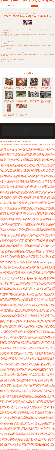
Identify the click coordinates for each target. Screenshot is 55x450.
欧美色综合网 (8, 149)
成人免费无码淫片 (17, 352)
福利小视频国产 (22, 363)
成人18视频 (43, 229)
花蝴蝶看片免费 (20, 149)
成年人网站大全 (38, 358)
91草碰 (40, 176)
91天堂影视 (17, 234)
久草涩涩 (2, 190)
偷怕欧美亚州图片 (15, 148)
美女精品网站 (21, 391)
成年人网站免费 (4, 215)
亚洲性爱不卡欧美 (9, 401)
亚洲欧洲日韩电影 (33, 310)
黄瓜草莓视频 (9, 326)
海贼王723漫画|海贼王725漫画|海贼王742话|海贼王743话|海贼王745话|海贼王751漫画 (13, 141)
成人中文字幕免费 (18, 224)
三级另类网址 (23, 392)
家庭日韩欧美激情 (19, 405)
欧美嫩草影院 (11, 434)
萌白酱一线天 (28, 220)
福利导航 (45, 192)
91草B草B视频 (9, 163)
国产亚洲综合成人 (50, 397)
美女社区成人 (32, 217)
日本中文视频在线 (35, 215)
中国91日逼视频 (47, 360)
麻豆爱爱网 (4, 400)
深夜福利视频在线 (38, 263)
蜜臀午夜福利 (32, 397)
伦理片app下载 (32, 160)
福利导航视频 (39, 333)
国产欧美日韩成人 (15, 319)
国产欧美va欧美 (18, 362)
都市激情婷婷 (9, 181)
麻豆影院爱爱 (2, 192)
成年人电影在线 (30, 385)
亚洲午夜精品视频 (35, 209)
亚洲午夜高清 (48, 424)
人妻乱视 (22, 164)
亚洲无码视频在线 (6, 198)
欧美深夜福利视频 (45, 392)
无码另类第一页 (32, 354)
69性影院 (25, 159)
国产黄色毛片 (49, 274)
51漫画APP (11, 206)
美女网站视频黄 (25, 236)
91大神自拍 (38, 147)
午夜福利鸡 (7, 353)
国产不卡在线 (28, 158)
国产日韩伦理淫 (40, 247)
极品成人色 (8, 208)
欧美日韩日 (31, 419)
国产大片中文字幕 (46, 182)
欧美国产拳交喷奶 (50, 172)
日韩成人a (42, 244)
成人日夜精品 (16, 346)
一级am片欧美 (50, 391)
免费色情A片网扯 (26, 202)
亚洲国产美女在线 (44, 380)
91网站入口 (4, 276)
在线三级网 (27, 326)
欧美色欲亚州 (15, 416)
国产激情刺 (35, 408)
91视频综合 (20, 289)
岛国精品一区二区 (25, 314)
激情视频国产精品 (38, 160)
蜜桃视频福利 (5, 424)
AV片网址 (42, 435)
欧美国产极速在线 (27, 282)
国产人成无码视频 (47, 154)
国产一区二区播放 (25, 432)
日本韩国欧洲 (42, 331)
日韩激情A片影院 (13, 287)
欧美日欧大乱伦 (8, 316)
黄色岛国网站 (44, 159)
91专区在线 (15, 192)
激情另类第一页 (27, 292)
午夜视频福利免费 (23, 244)
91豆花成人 (17, 214)
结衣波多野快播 (26, 433)
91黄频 (44, 362)
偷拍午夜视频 (9, 315)
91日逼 (3, 239)
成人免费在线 (43, 190)
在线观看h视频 (32, 145)
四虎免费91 (25, 163)
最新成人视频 (3, 364)
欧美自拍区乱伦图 (17, 434)
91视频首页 (16, 357)
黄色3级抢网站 (9, 147)
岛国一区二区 (51, 201)
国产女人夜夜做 (5, 214)
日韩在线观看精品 (36, 201)
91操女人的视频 (25, 325)
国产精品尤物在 (34, 186)
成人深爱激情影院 (52, 332)
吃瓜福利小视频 (20, 171)
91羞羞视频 (23, 177)
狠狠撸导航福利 (42, 304)
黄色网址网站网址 (32, 230)
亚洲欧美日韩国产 (11, 376)
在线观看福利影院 (21, 412)
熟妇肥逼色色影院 (24, 379)
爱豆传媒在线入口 (32, 349)
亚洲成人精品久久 (7, 413)
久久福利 (20, 207)
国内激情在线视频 (12, 299)
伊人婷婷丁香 (5, 378)
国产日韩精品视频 (8, 392)
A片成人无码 (46, 284)
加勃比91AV (36, 314)
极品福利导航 (46, 236)
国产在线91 (13, 185)
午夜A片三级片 (30, 193)
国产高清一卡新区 (41, 169)
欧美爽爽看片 (23, 380)
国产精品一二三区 (18, 288)
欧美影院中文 (51, 423)
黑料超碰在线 (45, 348)
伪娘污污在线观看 (8, 375)
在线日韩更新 (15, 295)
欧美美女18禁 (26, 384)
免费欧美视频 (51, 204)
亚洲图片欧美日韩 (40, 321)
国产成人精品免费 (51, 300)
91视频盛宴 (2, 343)
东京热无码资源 (37, 354)
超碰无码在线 (2, 219)
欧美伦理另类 (20, 246)
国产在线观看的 (2, 245)
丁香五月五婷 (26, 353)
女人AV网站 (49, 429)
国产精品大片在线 (39, 357)
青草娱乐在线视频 (15, 408)
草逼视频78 (22, 187)
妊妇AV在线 (10, 327)
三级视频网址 (19, 331)
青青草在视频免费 (30, 379)
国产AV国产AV (20, 148)
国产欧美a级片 (23, 347)
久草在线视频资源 (43, 273)
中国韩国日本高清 (6, 160)
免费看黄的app (25, 370)
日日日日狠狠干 (38, 311)
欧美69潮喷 (28, 160)
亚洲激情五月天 (16, 298)
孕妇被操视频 (14, 314)
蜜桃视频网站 (36, 202)
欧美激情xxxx (23, 406)
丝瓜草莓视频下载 (52, 310)
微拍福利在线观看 (7, 144)
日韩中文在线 (40, 165)
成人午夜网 (27, 165)
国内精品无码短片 (29, 163)
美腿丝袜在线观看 (38, 220)
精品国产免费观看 (48, 190)
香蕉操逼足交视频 (17, 407)
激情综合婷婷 (31, 342)
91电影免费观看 (41, 352)
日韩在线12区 (41, 385)
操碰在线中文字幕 (51, 330)
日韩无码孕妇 (13, 268)
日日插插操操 (36, 284)
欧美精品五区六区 (6, 279)
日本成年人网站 (20, 384)
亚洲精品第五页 (19, 196)
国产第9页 (32, 207)
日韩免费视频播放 (44, 443)
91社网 (5, 197)
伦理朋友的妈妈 (2, 203)
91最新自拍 (35, 188)
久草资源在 (13, 207)
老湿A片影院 (26, 208)
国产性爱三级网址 (49, 373)
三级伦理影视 (51, 412)
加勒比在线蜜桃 (39, 429)
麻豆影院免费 (18, 235)
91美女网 (30, 267)
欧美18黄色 (37, 428)
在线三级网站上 (41, 343)
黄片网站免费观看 (12, 448)
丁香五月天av (44, 235)
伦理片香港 (42, 236)
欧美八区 (13, 326)
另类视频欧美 (26, 213)
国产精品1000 (9, 215)
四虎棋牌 (52, 421)
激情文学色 (39, 228)
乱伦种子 (23, 144)
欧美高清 (23, 268)
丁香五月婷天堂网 (45, 390)
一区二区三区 (49, 395)
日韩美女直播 (24, 191)
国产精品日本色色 (31, 300)
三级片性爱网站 (3, 283)
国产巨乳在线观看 (20, 163)
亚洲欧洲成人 (15, 160)
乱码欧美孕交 (43, 185)
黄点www (1, 448)
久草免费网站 (18, 287)
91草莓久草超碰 (43, 160)
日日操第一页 (6, 172)
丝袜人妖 (23, 417)
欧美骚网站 (15, 229)
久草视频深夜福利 (35, 218)
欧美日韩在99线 (29, 289)
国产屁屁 (21, 155)
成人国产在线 (12, 400)
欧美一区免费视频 (25, 304)
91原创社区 (16, 198)
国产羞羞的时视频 (5, 304)
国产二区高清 (7, 223)
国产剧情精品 (4, 148)
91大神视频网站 (28, 359)
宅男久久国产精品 (10, 218)
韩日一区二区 (52, 331)
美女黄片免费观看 (45, 231)
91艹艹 (37, 166)
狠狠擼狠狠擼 (33, 245)
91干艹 (42, 288)
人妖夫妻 (50, 317)
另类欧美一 (12, 271)
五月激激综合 (19, 304)
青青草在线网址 (50, 359)
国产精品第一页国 (15, 197)
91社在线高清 (33, 171)
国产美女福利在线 (33, 357)
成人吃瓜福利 (28, 170)
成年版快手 (24, 231)
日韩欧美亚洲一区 (27, 316)
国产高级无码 (4, 295)
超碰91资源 (14, 191)
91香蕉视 (36, 150)
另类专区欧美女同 (42, 309)
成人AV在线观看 (38, 241)
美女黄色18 (30, 209)
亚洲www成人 (33, 428)
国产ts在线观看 (38, 224)
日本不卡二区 (42, 155)
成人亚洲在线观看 (36, 416)
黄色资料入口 (5, 235)
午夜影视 (10, 325)
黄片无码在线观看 (35, 267)
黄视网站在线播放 (4, 185)
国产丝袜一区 (13, 164)
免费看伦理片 (11, 396)
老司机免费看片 (19, 370)
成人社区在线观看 (22, 365)
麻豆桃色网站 (10, 246)
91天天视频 (50, 294)
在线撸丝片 (37, 176)
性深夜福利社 (23, 400)
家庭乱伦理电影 (4, 163)
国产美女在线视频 (29, 172)
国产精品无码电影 (38, 149)
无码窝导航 (39, 384)
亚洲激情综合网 (32, 277)
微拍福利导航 (40, 279)
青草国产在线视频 (33, 153)
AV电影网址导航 (14, 397)
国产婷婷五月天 (12, 209)
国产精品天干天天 (27, 293)
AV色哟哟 (51, 196)
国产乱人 (46, 188)
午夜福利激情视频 (46, 277)
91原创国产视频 (23, 170)
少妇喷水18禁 (7, 206)
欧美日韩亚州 (44, 395)
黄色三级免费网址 (5, 274)
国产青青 (44, 283)
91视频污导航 (24, 219)
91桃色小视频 (38, 245)
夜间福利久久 (28, 341)
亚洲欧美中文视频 (50, 247)
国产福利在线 (29, 161)
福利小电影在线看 (8, 314)
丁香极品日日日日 (39, 310)
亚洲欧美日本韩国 (50, 268)
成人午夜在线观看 (21, 145)
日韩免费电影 (19, 177)
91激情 (41, 245)
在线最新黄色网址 (29, 288)
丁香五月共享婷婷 (6, 266)
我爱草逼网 (32, 427)
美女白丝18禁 (15, 230)
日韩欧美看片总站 (38, 448)
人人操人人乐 (46, 330)
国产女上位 (33, 440)
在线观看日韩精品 (28, 395)
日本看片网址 (11, 349)
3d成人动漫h (19, 380)
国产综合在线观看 (5, 145)
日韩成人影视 (41, 161)
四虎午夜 (19, 438)
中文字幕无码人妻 (37, 155)
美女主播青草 (37, 174)
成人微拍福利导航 (42, 246)
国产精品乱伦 (16, 396)
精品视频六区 (21, 279)
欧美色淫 (43, 153)
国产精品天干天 (25, 155)
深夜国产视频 (53, 240)
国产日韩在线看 (8, 385)
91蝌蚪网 (42, 358)
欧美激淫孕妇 (31, 433)
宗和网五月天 (37, 187)
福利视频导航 (5, 272)
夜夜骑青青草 (42, 438)
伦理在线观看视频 (42, 419)
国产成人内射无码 (48, 147)
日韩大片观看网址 (14, 177)
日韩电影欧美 (41, 418)
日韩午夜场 (51, 209)
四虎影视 (46, 174)
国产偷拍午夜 (23, 341)
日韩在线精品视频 (23, 343)
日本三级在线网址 (30, 320)
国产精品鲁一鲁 (20, 360)
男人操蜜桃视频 (26, 175)
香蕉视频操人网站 (49, 266)
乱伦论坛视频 (7, 368)
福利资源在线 (29, 159)
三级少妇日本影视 (35, 445)
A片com (30, 236)
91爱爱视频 (27, 169)
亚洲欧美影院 (38, 439)
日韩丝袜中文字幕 (49, 376)
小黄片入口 (21, 278)
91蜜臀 (45, 266)
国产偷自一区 (13, 446)
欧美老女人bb (2, 172)
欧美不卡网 (16, 305)
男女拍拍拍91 (49, 282)
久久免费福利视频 (46, 413)
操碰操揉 (37, 246)
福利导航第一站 (47, 298)
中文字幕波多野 (36, 338)
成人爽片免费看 (51, 326)
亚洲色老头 (17, 266)
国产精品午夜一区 (31, 155)
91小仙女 (39, 353)
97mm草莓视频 (31, 365)
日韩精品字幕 (49, 368)
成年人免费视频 (46, 337)
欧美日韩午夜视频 (51, 390)
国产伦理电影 (6, 294)
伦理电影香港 (20, 198)
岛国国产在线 (5, 230)
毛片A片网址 (41, 449)
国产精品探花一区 (34, 203)
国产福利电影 (21, 186)
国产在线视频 (43, 202)
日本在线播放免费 (27, 423)
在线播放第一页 (12, 406)
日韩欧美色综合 (26, 217)
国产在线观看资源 (14, 166)
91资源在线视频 (31, 202)
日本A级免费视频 (49, 276)
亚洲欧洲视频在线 (21, 416)
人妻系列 (49, 170)
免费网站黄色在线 (3, 196)
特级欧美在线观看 (29, 166)
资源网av (42, 327)
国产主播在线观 (44, 405)
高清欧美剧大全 (17, 359)
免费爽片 (14, 429)
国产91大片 (9, 373)
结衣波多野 (14, 262)
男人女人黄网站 (7, 386)
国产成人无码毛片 (44, 368)
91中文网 (27, 335)
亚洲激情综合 (30, 295)
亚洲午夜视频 (22, 374)
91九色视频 (32, 158)
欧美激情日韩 (50, 203)
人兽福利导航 (33, 229)
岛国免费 (47, 198)
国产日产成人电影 (23, 407)
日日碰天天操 (8, 268)
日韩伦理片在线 (20, 319)
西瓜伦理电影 (27, 435)
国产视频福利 (19, 263)
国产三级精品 (17, 326)
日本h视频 (1, 332)
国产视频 (29, 245)
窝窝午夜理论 (29, 218)
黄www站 (31, 338)
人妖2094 (27, 446)
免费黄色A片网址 (35, 154)
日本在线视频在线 (32, 353)
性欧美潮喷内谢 (18, 299)
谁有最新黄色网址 (8, 446)
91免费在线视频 (20, 422)
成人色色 (15, 331)
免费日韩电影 (37, 161)
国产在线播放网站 (14, 182)
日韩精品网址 (28, 271)
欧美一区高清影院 (18, 417)
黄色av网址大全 (18, 164)
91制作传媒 (7, 191)
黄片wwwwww (42, 416)
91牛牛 (32, 418)
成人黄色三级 (22, 282)
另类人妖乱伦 (43, 347)
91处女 (34, 181)
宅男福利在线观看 (23, 352)
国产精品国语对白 (5, 305)
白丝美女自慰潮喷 (34, 429)
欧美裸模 (16, 154)
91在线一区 (25, 309)
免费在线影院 (28, 224)
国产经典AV (27, 444)
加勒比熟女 (10, 154)
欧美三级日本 (40, 212)
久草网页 (44, 201)
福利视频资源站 (15, 145)
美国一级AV (25, 154)
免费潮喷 (19, 170)
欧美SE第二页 (4, 217)
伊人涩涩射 (21, 188)
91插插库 (42, 149)
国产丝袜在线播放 (45, 402)
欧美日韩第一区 (22, 273)
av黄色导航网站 (18, 262)
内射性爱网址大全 (11, 225)
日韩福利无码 (28, 231)
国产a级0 (36, 145)
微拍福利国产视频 (41, 154)
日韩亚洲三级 (18, 272)
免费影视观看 (19, 172)
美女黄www (24, 389)
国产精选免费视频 (45, 225)
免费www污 (12, 306)
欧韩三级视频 (2, 321)
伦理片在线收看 (3, 342)
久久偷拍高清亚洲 (8, 196)
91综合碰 (46, 220)
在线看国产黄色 (46, 342)
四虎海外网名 (7, 406)
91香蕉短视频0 (52, 327)
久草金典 (51, 298)
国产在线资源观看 (28, 417)
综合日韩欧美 (8, 159)
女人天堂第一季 (26, 358)
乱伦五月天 (33, 448)
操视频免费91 (36, 165)
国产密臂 (7, 421)
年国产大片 (25, 315)
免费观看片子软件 (7, 360)
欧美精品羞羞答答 (37, 303)
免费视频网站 (41, 230)
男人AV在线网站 (51, 381)
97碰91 (3, 277)
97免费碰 (28, 397)
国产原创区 (4, 428)
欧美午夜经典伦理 (51, 288)
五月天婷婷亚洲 (24, 295)
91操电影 (15, 228)
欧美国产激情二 (23, 294)
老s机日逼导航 (17, 278)
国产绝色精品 (20, 193)
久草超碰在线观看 (7, 293)
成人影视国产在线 (27, 182)
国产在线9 (32, 170)
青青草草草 (6, 343)
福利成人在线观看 (5, 322)
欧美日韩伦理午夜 (21, 241)
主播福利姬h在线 (50, 187)
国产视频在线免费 (46, 445)
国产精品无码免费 (40, 389)
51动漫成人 (37, 266)
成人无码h (13, 390)
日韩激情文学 (11, 337)
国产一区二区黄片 (6, 204)
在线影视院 (30, 376)
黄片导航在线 (51, 435)
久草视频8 (52, 192)
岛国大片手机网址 (31, 360)
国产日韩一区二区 (9, 170)
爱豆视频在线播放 (50, 418)
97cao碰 (15, 376)
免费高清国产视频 (15, 449)
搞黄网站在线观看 (20, 202)
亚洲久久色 (30, 405)
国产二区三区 (16, 144)
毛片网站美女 (50, 239)
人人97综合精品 (42, 198)
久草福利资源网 (47, 181)
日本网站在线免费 (15, 170)
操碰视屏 (25, 161)
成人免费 (23, 198)
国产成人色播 (2, 368)
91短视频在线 (53, 244)
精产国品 (25, 214)
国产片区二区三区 (28, 390)
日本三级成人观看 (41, 209)
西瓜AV (23, 310)
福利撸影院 (23, 174)
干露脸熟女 (47, 241)
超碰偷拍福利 (17, 374)
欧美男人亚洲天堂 (38, 380)
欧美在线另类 (39, 408)
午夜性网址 (31, 408)
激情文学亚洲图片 (48, 417)
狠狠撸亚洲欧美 (42, 148)
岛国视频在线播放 (32, 358)
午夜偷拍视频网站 (41, 412)
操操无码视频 (45, 213)
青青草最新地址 (16, 337)
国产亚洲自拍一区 (46, 267)
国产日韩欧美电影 (20, 165)
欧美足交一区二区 (12, 158)
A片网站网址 (35, 228)
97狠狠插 (1, 220)
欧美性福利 (38, 376)
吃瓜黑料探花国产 (9, 435)
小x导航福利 (19, 233)
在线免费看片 (36, 217)
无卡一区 (26, 303)
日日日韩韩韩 (6, 374)
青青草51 (3, 224)
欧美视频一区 (33, 401)
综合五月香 (36, 164)
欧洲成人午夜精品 (16, 175)
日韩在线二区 (38, 273)
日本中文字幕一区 (6, 241)
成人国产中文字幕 (43, 424)
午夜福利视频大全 (37, 305)
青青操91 (45, 244)
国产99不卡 (25, 203)
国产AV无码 (46, 170)
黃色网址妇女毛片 (24, 287)
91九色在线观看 (10, 224)
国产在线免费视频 (51, 357)
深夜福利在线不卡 (16, 349)
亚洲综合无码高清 (26, 405)
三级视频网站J (35, 235)
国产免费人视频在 (43, 373)
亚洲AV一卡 (10, 202)
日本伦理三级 (43, 293)
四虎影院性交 (2, 359)
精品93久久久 (45, 193)
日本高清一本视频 (43, 376)
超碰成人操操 (34, 163)
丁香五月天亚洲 (19, 229)
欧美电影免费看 (2, 311)
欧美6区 (11, 317)
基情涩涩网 (5, 188)
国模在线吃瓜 (36, 418)
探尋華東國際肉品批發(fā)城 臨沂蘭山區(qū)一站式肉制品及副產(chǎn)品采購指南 (33, 88)
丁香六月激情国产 (36, 419)
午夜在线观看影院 (27, 422)
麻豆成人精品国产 (3, 401)
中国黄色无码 (39, 395)
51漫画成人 (9, 188)
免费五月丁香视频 (27, 206)
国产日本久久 (29, 311)
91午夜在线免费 (14, 196)
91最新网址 (32, 423)
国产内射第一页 (26, 290)
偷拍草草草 (53, 219)
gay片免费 (12, 360)
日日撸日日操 (43, 299)
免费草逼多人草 (27, 263)
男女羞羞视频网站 (20, 439)
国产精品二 (16, 271)
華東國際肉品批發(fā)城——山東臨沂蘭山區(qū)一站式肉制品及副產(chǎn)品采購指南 (46, 88)
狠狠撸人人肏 (21, 445)
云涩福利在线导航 (19, 181)
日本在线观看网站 (16, 424)
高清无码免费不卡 (44, 439)
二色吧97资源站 (51, 169)
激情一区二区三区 (37, 423)
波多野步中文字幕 (40, 218)
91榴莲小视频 (36, 169)
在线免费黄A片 (3, 155)
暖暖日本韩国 (34, 406)
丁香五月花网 (28, 299)
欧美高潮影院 (7, 389)
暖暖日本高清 (7, 311)
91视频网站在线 (21, 159)
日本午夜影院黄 (52, 267)
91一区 (18, 228)
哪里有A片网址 (21, 214)
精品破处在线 (35, 315)
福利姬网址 (47, 384)
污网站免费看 (24, 166)
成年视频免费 (37, 421)
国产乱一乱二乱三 (19, 191)
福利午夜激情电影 (45, 336)
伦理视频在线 (12, 368)
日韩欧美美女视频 (10, 212)
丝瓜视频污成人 (39, 406)
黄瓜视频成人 (46, 191)
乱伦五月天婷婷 (32, 220)
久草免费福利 (13, 362)
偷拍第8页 (8, 306)
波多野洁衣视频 (19, 166)
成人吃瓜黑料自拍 (11, 282)
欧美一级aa (19, 336)
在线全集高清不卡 (29, 306)
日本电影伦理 (22, 209)
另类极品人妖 (43, 306)
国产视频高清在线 (21, 176)
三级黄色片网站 (42, 206)
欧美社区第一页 (16, 225)
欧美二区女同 (9, 233)
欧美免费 (11, 411)
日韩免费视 (27, 273)
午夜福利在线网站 (27, 181)
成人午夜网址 (20, 204)
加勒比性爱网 (28, 153)
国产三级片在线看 (41, 295)
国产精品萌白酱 (8, 228)
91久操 (49, 177)
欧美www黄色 (22, 434)
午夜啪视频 (6, 239)
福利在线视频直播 (41, 150)
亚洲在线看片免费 (12, 419)
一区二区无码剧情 (51, 392)
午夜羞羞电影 (35, 362)
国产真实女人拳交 (27, 439)
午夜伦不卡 (23, 153)
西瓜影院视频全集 (25, 239)
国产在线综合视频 (50, 380)
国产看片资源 (46, 169)
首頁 (6, 13)
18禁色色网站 (9, 347)
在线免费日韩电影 (46, 338)
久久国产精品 (24, 289)
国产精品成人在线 (40, 332)
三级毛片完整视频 (37, 434)
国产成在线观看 (23, 220)
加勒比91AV (18, 245)
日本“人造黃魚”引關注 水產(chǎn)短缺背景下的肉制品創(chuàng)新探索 (9, 88)
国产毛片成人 (28, 427)
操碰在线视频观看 (27, 310)
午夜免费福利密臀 (7, 277)
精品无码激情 (41, 277)
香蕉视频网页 (32, 293)
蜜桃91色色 (27, 198)
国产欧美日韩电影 (50, 273)
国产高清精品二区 (52, 148)
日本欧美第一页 (33, 224)
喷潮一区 (11, 204)
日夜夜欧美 (42, 182)
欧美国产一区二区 (37, 422)
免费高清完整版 (19, 300)
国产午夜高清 (26, 209)
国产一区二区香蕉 (12, 402)
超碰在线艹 (46, 185)
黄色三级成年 (38, 196)
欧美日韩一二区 (22, 354)
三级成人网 (46, 288)
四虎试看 (43, 164)
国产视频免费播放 (7, 381)
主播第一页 (10, 187)
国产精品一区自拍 (15, 213)
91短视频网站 (11, 229)
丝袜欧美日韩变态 (30, 272)
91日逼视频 (19, 220)
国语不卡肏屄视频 (21, 353)
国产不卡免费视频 (27, 424)
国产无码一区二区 (48, 401)
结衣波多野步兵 (16, 354)
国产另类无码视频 (48, 446)
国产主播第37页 (43, 228)
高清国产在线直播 (9, 365)
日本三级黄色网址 (23, 359)
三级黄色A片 (10, 336)
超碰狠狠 (19, 347)
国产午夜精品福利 (28, 396)
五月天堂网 (20, 249)
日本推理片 (49, 207)
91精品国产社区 (51, 218)
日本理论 (12, 228)
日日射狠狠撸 (8, 287)
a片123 (22, 213)
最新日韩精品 (14, 169)
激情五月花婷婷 (49, 311)
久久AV (5, 347)
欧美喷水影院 (23, 169)
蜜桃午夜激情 (32, 191)
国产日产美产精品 (42, 197)
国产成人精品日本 (45, 215)
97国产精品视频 (49, 165)
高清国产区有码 (2, 346)
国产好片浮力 (46, 177)
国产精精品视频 (50, 379)
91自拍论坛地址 (37, 326)
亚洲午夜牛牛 (48, 421)
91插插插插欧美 (2, 358)
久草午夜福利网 (30, 412)
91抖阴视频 (14, 432)
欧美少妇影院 (11, 407)
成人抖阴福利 (14, 401)
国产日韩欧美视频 (18, 444)
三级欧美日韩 (39, 336)
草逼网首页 (12, 159)
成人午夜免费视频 (14, 155)
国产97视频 (38, 282)
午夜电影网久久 (12, 161)
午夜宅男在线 (11, 192)
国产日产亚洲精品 (28, 171)
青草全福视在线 (30, 177)
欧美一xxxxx (48, 159)
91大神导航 (47, 370)
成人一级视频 (32, 407)
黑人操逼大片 (9, 370)
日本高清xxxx (38, 292)
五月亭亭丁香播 (31, 305)
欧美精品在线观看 (4, 348)
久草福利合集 (45, 314)
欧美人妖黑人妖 (26, 378)
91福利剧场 (15, 172)
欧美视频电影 (3, 246)
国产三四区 (28, 338)
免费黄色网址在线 (6, 187)
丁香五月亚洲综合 (26, 449)
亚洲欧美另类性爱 (35, 295)
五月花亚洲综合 (32, 185)
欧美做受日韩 (49, 163)
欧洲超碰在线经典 (18, 268)
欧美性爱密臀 (33, 219)
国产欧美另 (27, 277)
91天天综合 (5, 319)
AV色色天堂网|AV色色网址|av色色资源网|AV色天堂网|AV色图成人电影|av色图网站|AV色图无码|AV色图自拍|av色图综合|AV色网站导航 (29, 251)
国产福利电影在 (34, 375)
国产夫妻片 (38, 299)
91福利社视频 (41, 192)
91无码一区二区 (16, 282)
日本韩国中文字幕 (20, 401)
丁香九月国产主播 (20, 236)
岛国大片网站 (14, 342)
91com (14, 214)
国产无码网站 (50, 223)
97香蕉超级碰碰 (32, 206)
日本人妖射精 (50, 193)
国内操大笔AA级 (20, 315)
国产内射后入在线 (26, 230)
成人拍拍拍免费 (4, 177)
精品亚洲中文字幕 (47, 438)
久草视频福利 (52, 287)
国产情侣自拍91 (35, 411)
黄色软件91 (39, 188)
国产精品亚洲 (33, 196)
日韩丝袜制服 (52, 320)
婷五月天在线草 (18, 379)
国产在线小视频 (10, 214)
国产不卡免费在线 (52, 322)
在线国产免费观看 (16, 435)
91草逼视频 (13, 244)
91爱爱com (18, 188)
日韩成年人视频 (22, 303)
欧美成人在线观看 (6, 395)
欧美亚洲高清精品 (37, 433)
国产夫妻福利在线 (3, 341)
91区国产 (48, 448)
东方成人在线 (52, 181)
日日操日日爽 (7, 411)
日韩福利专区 (5, 233)
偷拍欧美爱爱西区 (21, 316)
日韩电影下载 (32, 363)
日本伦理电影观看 (43, 290)
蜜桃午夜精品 (14, 380)
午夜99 (16, 220)
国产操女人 (43, 188)
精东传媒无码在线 (28, 337)
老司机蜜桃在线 (48, 166)
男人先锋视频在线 (14, 304)
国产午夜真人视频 (22, 435)
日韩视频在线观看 (40, 375)
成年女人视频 (38, 148)
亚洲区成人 (40, 231)
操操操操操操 (12, 346)
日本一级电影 (41, 201)
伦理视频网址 (49, 427)
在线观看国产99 (30, 391)
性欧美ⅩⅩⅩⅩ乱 (11, 153)
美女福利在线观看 (34, 236)
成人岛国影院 (50, 212)
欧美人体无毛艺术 (3, 288)
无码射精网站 (31, 175)
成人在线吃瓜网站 (45, 212)
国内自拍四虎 (2, 386)
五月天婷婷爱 (42, 196)
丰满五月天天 (27, 400)
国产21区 (43, 408)
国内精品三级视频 (37, 360)
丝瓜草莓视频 (41, 432)
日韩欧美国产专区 (39, 392)
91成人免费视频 (28, 322)
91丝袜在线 (6, 224)
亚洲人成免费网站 (33, 147)
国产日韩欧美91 (17, 386)
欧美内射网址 (30, 190)
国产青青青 (2, 284)
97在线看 (27, 407)
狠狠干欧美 (18, 192)
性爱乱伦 (19, 389)
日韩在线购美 (20, 411)
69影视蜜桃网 (23, 321)
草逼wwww (50, 229)
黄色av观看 (18, 421)
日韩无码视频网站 (41, 208)
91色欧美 (31, 317)
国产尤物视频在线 (34, 234)
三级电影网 (44, 282)
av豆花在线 (34, 347)
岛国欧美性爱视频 (50, 439)
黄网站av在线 (26, 245)
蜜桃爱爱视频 (28, 150)
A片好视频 (23, 263)
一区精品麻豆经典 (8, 166)
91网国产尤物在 (23, 247)
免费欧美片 (42, 326)
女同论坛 (17, 381)
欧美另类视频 (51, 272)
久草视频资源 (39, 288)
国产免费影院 (48, 271)
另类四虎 (20, 158)
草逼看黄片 (12, 357)
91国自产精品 (4, 408)
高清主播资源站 (52, 445)
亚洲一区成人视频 (16, 186)
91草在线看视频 (19, 342)
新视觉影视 (21, 190)
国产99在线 (12, 277)
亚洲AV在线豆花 (35, 231)
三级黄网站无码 (5, 412)
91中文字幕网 (26, 278)
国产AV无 (14, 283)
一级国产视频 (7, 433)
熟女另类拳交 (8, 363)
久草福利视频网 (50, 155)
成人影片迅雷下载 (32, 449)
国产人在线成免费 (29, 154)
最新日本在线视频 (37, 244)
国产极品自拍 (47, 233)
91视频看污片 (43, 434)
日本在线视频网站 (7, 417)
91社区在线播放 (6, 317)
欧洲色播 (17, 279)
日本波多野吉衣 (30, 201)
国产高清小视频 (50, 374)
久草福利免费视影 (15, 249)
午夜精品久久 (20, 295)
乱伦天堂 (52, 235)
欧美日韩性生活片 (44, 214)
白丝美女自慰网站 (8, 245)
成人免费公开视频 (9, 262)
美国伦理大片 (27, 144)
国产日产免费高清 (52, 305)
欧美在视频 (45, 427)
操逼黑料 (52, 362)
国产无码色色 (5, 201)
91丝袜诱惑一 (23, 386)
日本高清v (17, 241)
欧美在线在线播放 (3, 306)
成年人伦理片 (24, 234)
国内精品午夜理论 (34, 294)
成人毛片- (23, 438)
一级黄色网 (2, 181)
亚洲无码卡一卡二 (41, 379)
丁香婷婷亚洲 (20, 320)
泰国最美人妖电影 (18, 294)
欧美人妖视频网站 (24, 218)
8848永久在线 (25, 401)
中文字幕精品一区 (52, 370)
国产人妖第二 (31, 180)
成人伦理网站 (33, 396)
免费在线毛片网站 (6, 369)
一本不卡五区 (2, 389)
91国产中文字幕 (22, 419)
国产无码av (22, 208)
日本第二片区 (34, 240)
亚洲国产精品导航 (38, 153)
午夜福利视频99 (5, 337)
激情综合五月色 (18, 440)
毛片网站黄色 (28, 247)
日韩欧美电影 (8, 288)
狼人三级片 (32, 247)
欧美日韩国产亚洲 (12, 273)
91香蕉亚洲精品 (9, 201)
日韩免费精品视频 (12, 241)
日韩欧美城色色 (34, 332)
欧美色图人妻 (18, 385)
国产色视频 (17, 217)
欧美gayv (51, 159)
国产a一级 (4, 365)
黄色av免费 (37, 417)
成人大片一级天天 (5, 225)
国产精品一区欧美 (18, 446)
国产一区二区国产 (24, 369)
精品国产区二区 (26, 445)
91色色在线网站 (31, 278)
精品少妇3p (3, 406)
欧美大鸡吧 (46, 229)
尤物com (25, 330)
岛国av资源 (11, 191)
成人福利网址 (47, 325)
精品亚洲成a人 (3, 228)
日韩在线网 (37, 192)
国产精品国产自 (10, 333)
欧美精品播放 (43, 384)
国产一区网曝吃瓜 (31, 370)
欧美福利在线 (39, 347)
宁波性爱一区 (20, 364)
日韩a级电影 (3, 223)
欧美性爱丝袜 (35, 379)
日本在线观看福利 (23, 306)
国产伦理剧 (49, 214)
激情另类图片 (41, 171)
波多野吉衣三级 (6, 202)
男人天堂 (19, 213)
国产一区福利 (28, 448)
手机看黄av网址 (6, 303)
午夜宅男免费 (50, 161)
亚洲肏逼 (13, 418)
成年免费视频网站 (8, 182)
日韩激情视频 (12, 386)
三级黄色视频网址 (12, 220)
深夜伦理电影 (45, 274)
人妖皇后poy (2, 293)
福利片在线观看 (42, 147)
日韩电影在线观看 (29, 406)
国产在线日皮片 (40, 239)
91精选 (9, 427)
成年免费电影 (23, 317)
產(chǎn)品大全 (10, 13)
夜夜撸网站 (26, 267)
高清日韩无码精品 (12, 279)
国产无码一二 (51, 198)
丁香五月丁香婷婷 (7, 236)
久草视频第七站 (43, 292)
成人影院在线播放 (6, 158)
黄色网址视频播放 (36, 197)
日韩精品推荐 (10, 213)
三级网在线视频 (12, 417)
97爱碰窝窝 (16, 378)
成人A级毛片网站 (33, 283)
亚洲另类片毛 (49, 365)
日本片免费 (34, 392)
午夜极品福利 (34, 274)
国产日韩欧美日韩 (25, 342)
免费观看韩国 (32, 438)
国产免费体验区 (2, 287)
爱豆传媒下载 (15, 236)
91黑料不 (42, 233)
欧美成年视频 (34, 246)
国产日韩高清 (14, 405)
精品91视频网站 (28, 346)
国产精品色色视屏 (4, 169)
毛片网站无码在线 (7, 278)
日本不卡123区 (50, 316)
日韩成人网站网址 (10, 320)
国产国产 (39, 391)
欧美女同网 (7, 331)
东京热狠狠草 (43, 180)
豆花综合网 (19, 310)
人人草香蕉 (37, 171)
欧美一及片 (7, 234)
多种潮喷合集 (25, 360)
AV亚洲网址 (16, 185)
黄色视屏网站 (11, 190)
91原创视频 (28, 233)
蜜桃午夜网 (9, 207)
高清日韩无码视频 (32, 187)
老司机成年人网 (14, 439)
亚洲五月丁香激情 (39, 283)
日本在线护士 (51, 185)
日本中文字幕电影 (44, 311)
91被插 (41, 282)
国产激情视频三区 (13, 219)
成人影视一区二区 (49, 347)
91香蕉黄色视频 (33, 282)
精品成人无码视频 (4, 231)
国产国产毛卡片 (13, 363)
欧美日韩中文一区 (11, 174)
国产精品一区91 (14, 233)
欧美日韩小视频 (33, 233)
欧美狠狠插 (19, 201)
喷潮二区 (6, 354)
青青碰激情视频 (34, 389)
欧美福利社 (10, 263)
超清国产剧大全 (4, 171)
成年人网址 (32, 400)
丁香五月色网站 (4, 147)
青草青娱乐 (42, 433)
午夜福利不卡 (21, 309)
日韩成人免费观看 (14, 315)
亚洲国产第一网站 (20, 203)
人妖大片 (14, 234)
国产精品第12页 (46, 209)
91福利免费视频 (13, 245)
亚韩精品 (19, 292)
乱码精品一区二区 (7, 357)
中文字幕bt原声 (36, 207)
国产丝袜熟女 (46, 433)
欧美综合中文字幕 (39, 401)
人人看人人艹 (6, 333)
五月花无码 (34, 289)
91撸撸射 (1, 333)
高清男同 (36, 247)
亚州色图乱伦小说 (20, 180)
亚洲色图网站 (30, 241)
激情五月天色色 (4, 165)
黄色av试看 (31, 284)
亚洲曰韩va (46, 416)
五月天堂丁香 (23, 235)
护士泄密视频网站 (48, 341)
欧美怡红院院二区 (52, 158)
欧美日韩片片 (46, 326)
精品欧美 (34, 241)
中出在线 (4, 421)
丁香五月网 (14, 187)
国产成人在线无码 (38, 233)
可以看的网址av (40, 381)
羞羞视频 (45, 449)
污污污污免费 (32, 212)
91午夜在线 (15, 240)
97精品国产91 (37, 300)
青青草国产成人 (39, 159)
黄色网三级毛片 (9, 235)
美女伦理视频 (37, 144)
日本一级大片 (2, 144)
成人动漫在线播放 (35, 403)
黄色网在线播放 (5, 240)
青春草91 (22, 292)
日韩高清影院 (38, 435)
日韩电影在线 (31, 298)
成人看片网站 (19, 327)
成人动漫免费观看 (29, 343)
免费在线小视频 (15, 171)
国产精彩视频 (21, 161)
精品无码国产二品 (17, 400)
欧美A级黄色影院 (16, 212)
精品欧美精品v (46, 230)
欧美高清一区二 (9, 429)
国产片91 (51, 182)
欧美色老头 (51, 411)
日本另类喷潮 (25, 376)
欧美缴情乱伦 (20, 305)
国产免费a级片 (11, 305)
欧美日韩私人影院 (19, 432)
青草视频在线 (11, 331)
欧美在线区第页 (43, 353)
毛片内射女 (8, 217)
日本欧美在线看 (40, 225)
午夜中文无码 (20, 449)
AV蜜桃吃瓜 (35, 225)
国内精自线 (29, 148)
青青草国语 (34, 306)
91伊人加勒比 (15, 201)
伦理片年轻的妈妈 (22, 429)
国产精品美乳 (21, 175)
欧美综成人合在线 (20, 325)
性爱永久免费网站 (3, 316)
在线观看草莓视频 (23, 272)
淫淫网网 (23, 182)
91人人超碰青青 (9, 230)
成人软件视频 (6, 192)
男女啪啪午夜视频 (45, 175)
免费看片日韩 (18, 244)
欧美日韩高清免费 (7, 219)
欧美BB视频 (7, 346)
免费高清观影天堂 (6, 403)
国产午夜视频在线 (47, 396)
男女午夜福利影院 (10, 231)
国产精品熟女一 (14, 163)
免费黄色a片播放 (4, 309)
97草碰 (42, 423)
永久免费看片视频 (25, 331)
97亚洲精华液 (25, 148)
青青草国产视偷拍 (38, 397)
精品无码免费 (29, 375)
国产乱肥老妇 (15, 218)
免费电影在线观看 (51, 175)
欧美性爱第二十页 (6, 448)
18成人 (10, 380)
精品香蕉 (25, 176)
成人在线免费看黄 (40, 213)
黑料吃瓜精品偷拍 (50, 176)
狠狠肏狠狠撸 (22, 266)
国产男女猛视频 (19, 223)
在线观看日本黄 (15, 203)
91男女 (46, 164)
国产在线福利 (36, 239)
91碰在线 (13, 154)
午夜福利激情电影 (15, 289)
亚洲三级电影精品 (29, 336)
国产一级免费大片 (3, 182)
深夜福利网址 (33, 182)
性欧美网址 (38, 369)
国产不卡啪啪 (14, 317)
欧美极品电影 (9, 165)
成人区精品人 (41, 337)
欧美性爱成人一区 (43, 400)
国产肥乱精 (10, 289)
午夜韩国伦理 (18, 311)
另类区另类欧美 (20, 197)
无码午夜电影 (36, 391)
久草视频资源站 (31, 164)
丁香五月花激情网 (16, 206)
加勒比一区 (27, 317)
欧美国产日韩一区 (43, 378)
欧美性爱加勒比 (28, 321)
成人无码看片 (12, 198)
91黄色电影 (11, 186)
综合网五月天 (32, 174)
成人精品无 (21, 228)
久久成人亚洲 (30, 215)
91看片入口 (44, 234)
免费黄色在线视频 (24, 233)
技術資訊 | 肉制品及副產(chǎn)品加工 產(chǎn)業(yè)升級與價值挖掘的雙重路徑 (21, 114)
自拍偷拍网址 (16, 391)
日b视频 (41, 187)
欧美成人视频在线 (49, 375)
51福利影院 (39, 235)
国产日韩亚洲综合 (5, 229)
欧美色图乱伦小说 (26, 197)
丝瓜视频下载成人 (33, 299)
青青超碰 (17, 363)
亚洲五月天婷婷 (25, 364)
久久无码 (18, 322)
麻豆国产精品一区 (39, 274)
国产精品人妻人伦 (13, 311)
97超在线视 (37, 230)
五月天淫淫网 (22, 424)
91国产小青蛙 (10, 176)
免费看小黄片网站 (17, 343)
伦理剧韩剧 (5, 427)
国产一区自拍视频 (6, 299)
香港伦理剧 (9, 177)
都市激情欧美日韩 (34, 333)
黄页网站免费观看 (9, 443)
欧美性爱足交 (42, 360)
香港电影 (11, 353)
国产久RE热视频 (42, 364)
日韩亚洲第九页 (2, 331)
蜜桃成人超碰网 (5, 249)
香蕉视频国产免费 (22, 381)
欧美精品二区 (40, 413)
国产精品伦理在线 (21, 330)
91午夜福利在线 (13, 335)
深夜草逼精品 (47, 349)
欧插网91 (27, 365)
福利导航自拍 (9, 330)
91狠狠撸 (51, 153)
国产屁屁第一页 (37, 204)
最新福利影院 (19, 218)
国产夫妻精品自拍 (47, 352)
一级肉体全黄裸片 (11, 352)
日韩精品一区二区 (34, 346)
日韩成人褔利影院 (43, 303)
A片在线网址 (44, 262)
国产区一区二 (34, 348)
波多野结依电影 (47, 153)
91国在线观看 (31, 188)
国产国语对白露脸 (37, 370)
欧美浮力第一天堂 (28, 429)
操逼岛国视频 (14, 263)
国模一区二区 (33, 402)
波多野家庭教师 (21, 284)
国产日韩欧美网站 (17, 208)
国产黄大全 (16, 360)
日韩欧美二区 (18, 402)
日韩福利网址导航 (46, 218)
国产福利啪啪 (11, 175)
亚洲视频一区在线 (21, 378)
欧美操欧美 (14, 327)
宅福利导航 (14, 365)
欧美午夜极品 (6, 153)
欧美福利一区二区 (46, 385)
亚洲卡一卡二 (34, 213)
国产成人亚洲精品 (18, 428)
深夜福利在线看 (46, 343)
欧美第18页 (27, 386)
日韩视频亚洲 (9, 319)
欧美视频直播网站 (27, 283)
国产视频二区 (32, 378)
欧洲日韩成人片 (22, 368)
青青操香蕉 (34, 369)
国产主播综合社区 (8, 358)
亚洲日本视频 (19, 182)
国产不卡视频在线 (33, 435)
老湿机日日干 (33, 417)
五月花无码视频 (25, 204)
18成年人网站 (35, 175)
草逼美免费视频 (37, 424)
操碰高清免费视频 (37, 170)
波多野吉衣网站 (37, 444)
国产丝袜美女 (17, 161)
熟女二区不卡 (35, 336)
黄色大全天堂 (22, 373)
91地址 (29, 384)
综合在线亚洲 (31, 374)
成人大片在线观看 (35, 381)
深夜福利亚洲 (29, 229)
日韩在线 (19, 160)
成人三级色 (50, 407)
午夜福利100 (52, 277)
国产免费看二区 (37, 206)
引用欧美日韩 (8, 276)
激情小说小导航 (23, 448)
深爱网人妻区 (36, 278)
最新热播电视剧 (35, 432)
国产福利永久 (43, 145)
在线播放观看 (50, 206)
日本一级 (39, 217)
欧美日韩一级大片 (42, 325)
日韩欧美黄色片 (50, 314)
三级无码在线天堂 (25, 215)
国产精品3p (43, 220)
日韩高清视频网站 (42, 317)
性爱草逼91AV (47, 204)
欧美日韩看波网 (48, 362)
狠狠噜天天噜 (12, 428)
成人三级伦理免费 (9, 148)
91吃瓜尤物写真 (9, 342)
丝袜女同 (6, 203)
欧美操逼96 (51, 413)
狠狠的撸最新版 (41, 284)
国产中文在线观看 (4, 405)
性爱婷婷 (49, 191)
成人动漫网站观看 (12, 150)
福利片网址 (19, 397)
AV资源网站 (39, 405)
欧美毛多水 (40, 262)
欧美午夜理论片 (41, 320)
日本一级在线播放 (13, 381)
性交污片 (29, 332)
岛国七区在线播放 (17, 306)
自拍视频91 (34, 166)
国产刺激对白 (24, 246)
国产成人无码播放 (39, 322)
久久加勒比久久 (15, 412)
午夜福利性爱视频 (5, 282)
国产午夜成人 (9, 169)
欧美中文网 (27, 373)
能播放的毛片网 (29, 287)
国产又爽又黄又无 (42, 181)
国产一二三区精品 (41, 319)
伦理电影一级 (6, 267)
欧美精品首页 (26, 374)
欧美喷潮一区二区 (25, 240)
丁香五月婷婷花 (47, 287)
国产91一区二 (30, 319)
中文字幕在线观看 (48, 403)
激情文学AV (32, 424)
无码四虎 (36, 172)
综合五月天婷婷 (37, 293)
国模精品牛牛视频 (32, 373)
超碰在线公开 (31, 225)
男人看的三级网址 (29, 347)
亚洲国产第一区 (28, 403)
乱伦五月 (46, 223)
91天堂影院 (41, 314)
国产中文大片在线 (3, 443)
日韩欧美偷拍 (31, 335)
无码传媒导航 (17, 209)
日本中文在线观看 (10, 295)
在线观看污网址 (46, 327)
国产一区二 (42, 305)
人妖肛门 (31, 262)
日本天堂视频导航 (37, 158)
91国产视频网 (42, 204)
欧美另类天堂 (49, 405)
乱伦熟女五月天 (32, 150)
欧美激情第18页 (3, 370)
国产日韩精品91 (16, 159)
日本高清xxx (17, 390)
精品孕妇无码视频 (25, 193)
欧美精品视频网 (32, 290)
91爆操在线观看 (4, 326)
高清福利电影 (44, 406)
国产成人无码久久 (4, 320)
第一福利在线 (27, 363)
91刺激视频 (2, 241)
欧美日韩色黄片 (3, 161)
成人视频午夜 (25, 276)
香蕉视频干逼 (15, 353)
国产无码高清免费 (5, 439)
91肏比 (18, 230)
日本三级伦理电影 (33, 316)
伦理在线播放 (29, 294)
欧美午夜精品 (35, 272)
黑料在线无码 (46, 305)
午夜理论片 (30, 240)
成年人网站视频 (23, 224)
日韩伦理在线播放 (38, 368)
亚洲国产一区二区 (43, 365)
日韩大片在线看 (10, 180)
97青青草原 (33, 380)
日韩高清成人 (38, 268)
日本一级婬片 (18, 147)
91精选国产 (29, 196)
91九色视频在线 (41, 411)
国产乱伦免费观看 (48, 219)
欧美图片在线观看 (27, 145)
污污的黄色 (8, 428)
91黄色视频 (46, 379)
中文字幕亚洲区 (13, 272)
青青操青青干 (47, 245)
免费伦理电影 (36, 191)
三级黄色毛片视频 (4, 362)
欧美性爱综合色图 (12, 374)
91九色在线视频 (14, 215)
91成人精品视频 (22, 150)
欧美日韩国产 (13, 385)
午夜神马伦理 (46, 239)
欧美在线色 (10, 322)
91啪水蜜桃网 (10, 239)
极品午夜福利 (49, 290)
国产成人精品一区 (31, 364)
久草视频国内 (4, 315)
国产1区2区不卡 (19, 348)
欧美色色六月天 (16, 153)
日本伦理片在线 (19, 215)
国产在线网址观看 (45, 203)
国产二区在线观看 (32, 144)
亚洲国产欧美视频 (52, 333)
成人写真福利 (25, 190)
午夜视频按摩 (43, 369)
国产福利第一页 (12, 303)
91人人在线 (37, 349)
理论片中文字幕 (5, 289)
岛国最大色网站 (51, 233)
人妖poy (52, 304)
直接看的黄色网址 (36, 309)
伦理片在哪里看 (4, 207)
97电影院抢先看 (36, 386)
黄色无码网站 (6, 407)
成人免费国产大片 (39, 203)
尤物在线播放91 (31, 444)
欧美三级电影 (15, 231)
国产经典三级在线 (21, 185)
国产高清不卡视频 (42, 174)
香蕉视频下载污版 (6, 220)
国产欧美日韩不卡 (35, 352)
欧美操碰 (49, 230)
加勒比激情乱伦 (8, 390)
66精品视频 (29, 203)
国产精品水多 (27, 235)
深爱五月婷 (12, 293)
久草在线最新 (6, 213)
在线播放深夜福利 (50, 353)
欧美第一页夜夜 (17, 150)
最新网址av (42, 363)
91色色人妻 (5, 181)
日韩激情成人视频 (31, 331)
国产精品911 (9, 348)
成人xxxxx (53, 220)
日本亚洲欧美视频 (34, 443)
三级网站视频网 (50, 231)
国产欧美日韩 (52, 292)
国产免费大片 (39, 240)
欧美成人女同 (35, 405)
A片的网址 (22, 283)
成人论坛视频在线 (30, 315)
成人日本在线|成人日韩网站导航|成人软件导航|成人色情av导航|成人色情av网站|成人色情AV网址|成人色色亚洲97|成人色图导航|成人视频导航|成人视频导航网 (27, 260)
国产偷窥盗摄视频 (6, 150)
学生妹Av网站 (28, 147)
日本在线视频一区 (8, 359)
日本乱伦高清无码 (48, 240)
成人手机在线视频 (47, 363)
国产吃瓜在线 (41, 374)
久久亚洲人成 (15, 180)
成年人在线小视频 (50, 406)
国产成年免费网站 (15, 176)
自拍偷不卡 (47, 422)
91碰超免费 (26, 241)
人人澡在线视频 (47, 299)
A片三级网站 (48, 192)
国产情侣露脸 (45, 335)
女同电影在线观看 (18, 247)
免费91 (24, 171)
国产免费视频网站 (47, 319)
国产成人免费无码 (26, 187)
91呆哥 (12, 422)
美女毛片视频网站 (6, 379)
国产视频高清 (9, 164)
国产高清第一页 (49, 213)
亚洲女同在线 (24, 274)
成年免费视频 (45, 247)
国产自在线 (34, 198)
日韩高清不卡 (41, 335)
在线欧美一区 (50, 336)
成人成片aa (13, 373)
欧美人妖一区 (28, 333)
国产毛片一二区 (26, 266)
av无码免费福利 (44, 316)
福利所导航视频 (24, 207)
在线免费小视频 (15, 202)
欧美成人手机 (46, 428)
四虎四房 (31, 231)
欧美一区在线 (50, 174)
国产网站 (26, 177)
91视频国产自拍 (24, 172)
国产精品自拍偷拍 (31, 208)
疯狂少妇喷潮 (37, 219)
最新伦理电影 (41, 338)
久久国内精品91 (21, 423)
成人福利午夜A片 (14, 370)
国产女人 (44, 418)
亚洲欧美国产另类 (15, 246)
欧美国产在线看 (8, 290)
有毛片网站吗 (16, 433)
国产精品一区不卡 (35, 287)
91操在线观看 (48, 224)
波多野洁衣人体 (2, 310)
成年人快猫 (40, 278)
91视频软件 (50, 321)
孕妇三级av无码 (21, 217)
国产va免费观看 (25, 180)
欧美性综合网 (7, 434)
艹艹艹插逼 (6, 193)
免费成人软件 (31, 197)
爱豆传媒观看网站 (3, 159)
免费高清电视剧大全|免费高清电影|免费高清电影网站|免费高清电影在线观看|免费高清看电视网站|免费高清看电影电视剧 (19, 255)
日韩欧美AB (34, 376)
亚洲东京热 (24, 158)
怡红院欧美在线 (27, 368)
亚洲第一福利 (41, 266)
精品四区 (28, 428)
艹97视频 (32, 434)
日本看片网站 (15, 336)
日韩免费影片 (38, 271)
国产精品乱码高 (18, 369)
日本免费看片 (18, 273)
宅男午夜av (15, 332)
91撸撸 (54, 400)
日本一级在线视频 (40, 177)
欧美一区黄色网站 (44, 397)
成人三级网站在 (44, 187)
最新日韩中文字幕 (8, 391)
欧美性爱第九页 (41, 349)
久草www (39, 403)
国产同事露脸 (23, 299)
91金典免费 (36, 212)
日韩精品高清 (23, 201)
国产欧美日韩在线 (28, 192)
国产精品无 (16, 274)
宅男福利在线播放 (19, 219)
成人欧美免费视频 (31, 314)
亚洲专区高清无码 (32, 446)
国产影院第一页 (37, 185)
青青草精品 (28, 262)
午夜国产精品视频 (44, 263)
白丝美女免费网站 (26, 149)
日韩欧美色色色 (37, 364)
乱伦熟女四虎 (32, 326)
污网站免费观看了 (12, 438)
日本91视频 (11, 395)
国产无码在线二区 (22, 337)
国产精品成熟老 (40, 267)
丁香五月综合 (5, 336)
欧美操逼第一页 (48, 303)
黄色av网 (26, 201)
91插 (14, 224)
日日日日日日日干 (6, 438)
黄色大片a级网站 (48, 293)
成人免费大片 (34, 322)
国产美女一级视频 (49, 378)
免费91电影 (10, 439)
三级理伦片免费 (48, 289)
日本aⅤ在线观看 (12, 440)
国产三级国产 (23, 192)
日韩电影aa (10, 292)
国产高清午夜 (12, 413)
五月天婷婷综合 (14, 348)
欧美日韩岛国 (36, 374)
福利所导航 (31, 235)
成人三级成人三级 (52, 171)
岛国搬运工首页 (52, 202)
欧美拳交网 (47, 292)
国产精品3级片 (33, 148)
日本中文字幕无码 (35, 190)
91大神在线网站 (5, 263)
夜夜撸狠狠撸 (45, 321)
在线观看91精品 (29, 246)
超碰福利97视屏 (39, 234)
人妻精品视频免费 (7, 284)
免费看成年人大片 (15, 292)
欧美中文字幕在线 (19, 314)
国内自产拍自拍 (5, 444)
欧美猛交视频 (39, 163)
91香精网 (1, 403)
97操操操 (30, 445)
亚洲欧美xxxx (41, 386)
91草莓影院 (8, 161)
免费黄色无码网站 (25, 300)
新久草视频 (13, 445)
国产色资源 (46, 333)
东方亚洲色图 (51, 416)
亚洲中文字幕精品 (28, 421)
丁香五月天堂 (50, 144)
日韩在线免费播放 (31, 304)
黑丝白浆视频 (12, 341)
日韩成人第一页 (14, 165)
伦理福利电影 (18, 290)
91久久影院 (33, 161)
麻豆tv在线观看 (33, 176)
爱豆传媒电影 (41, 342)
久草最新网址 (51, 343)
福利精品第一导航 (14, 316)
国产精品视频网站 (11, 343)
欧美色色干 (6, 376)
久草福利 (7, 155)
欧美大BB (7, 175)
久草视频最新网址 (5, 180)
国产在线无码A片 (17, 413)
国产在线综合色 (27, 268)
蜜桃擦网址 (25, 385)
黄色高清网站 (3, 390)
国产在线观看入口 (8, 271)
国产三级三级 (47, 408)
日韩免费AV (42, 354)
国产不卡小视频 (47, 196)
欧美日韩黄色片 (28, 223)
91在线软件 (7, 321)
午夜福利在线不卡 (17, 403)
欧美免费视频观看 (33, 273)
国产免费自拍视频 (20, 276)
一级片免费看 (12, 284)
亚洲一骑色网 (52, 315)
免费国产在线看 (7, 209)
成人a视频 (5, 352)
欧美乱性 (52, 424)
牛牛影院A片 (36, 208)
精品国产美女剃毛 (5, 154)
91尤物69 (28, 191)
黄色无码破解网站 (15, 347)
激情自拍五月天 (46, 432)
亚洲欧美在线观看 (46, 171)
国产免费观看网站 (5, 325)
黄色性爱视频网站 (36, 317)
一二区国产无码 (18, 448)
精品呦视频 (43, 240)
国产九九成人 (32, 422)
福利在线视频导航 (20, 240)
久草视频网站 (8, 384)
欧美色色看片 (3, 449)
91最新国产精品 (52, 180)
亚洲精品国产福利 (44, 268)
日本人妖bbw (27, 354)
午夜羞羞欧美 (9, 418)
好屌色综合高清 (50, 348)
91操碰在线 (47, 148)
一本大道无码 (43, 422)
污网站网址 (50, 428)
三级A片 (1, 229)
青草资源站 (12, 359)
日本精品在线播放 (52, 228)
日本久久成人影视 (8, 445)
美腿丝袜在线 (18, 283)
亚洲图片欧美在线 (17, 333)
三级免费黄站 (48, 283)
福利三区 (8, 272)
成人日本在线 (43, 346)
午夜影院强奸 (52, 408)
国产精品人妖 (24, 288)
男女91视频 (52, 208)
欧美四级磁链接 (33, 341)
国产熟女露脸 (45, 429)
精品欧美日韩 (15, 322)
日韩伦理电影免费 (52, 309)
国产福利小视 (15, 422)
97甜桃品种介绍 (50, 215)
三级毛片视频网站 (49, 400)
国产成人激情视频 (44, 176)
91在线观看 (22, 245)
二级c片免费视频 (40, 315)
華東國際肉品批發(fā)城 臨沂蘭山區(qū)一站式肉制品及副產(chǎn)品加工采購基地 (9, 101)
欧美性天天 (37, 277)
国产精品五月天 (10, 193)
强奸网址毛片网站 (12, 379)
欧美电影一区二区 (14, 375)
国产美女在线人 (36, 304)
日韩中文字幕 (35, 319)
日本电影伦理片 (41, 191)
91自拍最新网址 (34, 159)
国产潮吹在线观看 (24, 428)
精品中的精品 (45, 165)
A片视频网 (30, 198)
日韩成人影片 (25, 186)
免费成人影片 (26, 408)
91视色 (23, 181)
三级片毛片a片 (41, 300)
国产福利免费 (12, 278)
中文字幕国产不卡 (22, 277)
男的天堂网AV (30, 186)
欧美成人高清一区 (17, 293)
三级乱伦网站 (39, 306)
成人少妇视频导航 (5, 176)
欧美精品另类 (18, 373)
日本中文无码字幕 (45, 322)
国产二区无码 (15, 239)
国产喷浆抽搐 (5, 218)
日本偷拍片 (4, 435)
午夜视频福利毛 (47, 295)
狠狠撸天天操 (7, 402)
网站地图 (28, 141)
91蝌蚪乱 (13, 338)
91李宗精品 (37, 223)
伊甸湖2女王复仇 (43, 271)
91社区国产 (46, 144)
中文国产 (17, 429)
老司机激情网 (51, 422)
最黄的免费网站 (19, 375)
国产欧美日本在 (6, 380)
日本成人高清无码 (6, 396)
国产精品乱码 (38, 396)
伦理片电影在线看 (38, 446)
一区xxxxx (45, 150)
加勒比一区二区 (11, 274)
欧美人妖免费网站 (27, 357)
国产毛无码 (14, 443)
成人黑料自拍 (12, 208)
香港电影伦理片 (6, 186)
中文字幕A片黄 (10, 416)
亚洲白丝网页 (22, 402)
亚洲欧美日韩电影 (22, 390)
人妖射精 (19, 155)
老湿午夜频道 (42, 370)
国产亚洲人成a (25, 332)
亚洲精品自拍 (45, 278)
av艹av (15, 421)
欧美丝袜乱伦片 (29, 369)
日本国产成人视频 (49, 234)
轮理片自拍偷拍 (4, 212)
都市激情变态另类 (47, 208)
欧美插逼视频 (40, 407)
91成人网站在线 (45, 407)
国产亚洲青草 (36, 335)
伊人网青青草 (37, 181)
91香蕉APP (12, 144)
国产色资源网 (46, 444)
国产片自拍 (9, 185)
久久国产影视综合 (23, 160)
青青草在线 (8, 341)
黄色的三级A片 (11, 267)
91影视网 (20, 153)
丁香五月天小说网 (48, 419)
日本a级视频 (33, 263)
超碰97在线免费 (47, 331)
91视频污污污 (27, 225)
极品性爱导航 (45, 172)
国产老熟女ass (49, 279)
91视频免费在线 (10, 240)
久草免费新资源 (27, 438)
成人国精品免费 (51, 444)
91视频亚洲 (26, 412)
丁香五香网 (29, 327)
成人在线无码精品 (43, 289)
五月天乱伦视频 (9, 408)
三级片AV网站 (22, 349)
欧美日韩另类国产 (33, 292)
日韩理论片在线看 (21, 357)
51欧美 (4, 166)
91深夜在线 (10, 412)
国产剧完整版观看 (34, 330)
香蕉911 (16, 149)
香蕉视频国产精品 (30, 214)
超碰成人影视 (6, 174)
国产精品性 (20, 144)
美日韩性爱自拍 (23, 322)
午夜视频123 (46, 207)
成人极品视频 (24, 375)
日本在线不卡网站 (30, 411)
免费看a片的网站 (35, 385)
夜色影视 (32, 337)
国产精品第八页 (28, 380)
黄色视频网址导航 (26, 188)
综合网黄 (46, 206)
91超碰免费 (19, 392)
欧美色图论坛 (32, 169)
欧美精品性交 (46, 161)
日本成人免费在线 (21, 408)
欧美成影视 (52, 358)
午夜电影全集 (42, 170)
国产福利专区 (21, 271)
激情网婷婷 (10, 234)
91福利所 (21, 385)
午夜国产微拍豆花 (51, 402)
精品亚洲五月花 (50, 335)
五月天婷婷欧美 (3, 175)
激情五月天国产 (27, 174)
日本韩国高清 (37, 337)
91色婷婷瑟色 (38, 180)
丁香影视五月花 (21, 212)
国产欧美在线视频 (3, 149)
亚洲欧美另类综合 (29, 362)
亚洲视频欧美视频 (14, 310)
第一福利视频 (33, 271)
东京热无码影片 (37, 373)
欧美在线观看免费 (18, 338)
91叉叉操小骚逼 (38, 229)
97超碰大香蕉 (46, 149)
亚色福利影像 (24, 418)
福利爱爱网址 (47, 202)
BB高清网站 (42, 444)
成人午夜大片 (15, 320)
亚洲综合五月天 (45, 294)
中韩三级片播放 (17, 368)
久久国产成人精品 (40, 193)
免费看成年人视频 (41, 330)
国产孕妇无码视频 (31, 239)
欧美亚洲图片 (53, 283)
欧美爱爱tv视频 (21, 206)
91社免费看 (43, 446)
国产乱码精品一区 (19, 427)
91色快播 (19, 174)
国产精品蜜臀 (17, 303)
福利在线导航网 (23, 336)
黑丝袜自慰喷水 (41, 223)
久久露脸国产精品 (14, 392)
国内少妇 (36, 353)
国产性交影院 (26, 319)
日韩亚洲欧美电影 (24, 311)
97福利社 (52, 401)
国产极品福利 (38, 341)
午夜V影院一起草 (18, 406)
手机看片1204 (16, 174)
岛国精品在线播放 (5, 247)
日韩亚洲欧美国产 (12, 321)
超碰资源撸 (46, 300)
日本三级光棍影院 (42, 158)
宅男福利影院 (31, 386)
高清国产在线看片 (10, 309)
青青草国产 (29, 204)
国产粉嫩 (15, 223)
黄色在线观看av (45, 423)
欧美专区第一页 (39, 294)
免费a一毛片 (39, 186)
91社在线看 (24, 223)
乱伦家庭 (10, 155)
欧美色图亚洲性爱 (39, 402)
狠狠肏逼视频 (51, 346)
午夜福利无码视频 (40, 272)
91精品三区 (35, 279)
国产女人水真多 (46, 354)
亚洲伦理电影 (15, 411)
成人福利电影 (2, 446)
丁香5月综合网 (13, 188)
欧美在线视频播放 (22, 225)
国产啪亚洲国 (28, 219)
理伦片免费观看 (35, 342)
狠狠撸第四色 (10, 247)
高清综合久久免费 (11, 298)
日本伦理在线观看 (31, 325)
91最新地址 (6, 349)
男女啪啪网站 (48, 306)
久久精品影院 (29, 274)
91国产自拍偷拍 (12, 149)
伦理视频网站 (52, 197)
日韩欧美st (30, 348)
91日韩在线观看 (19, 239)
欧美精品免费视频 (50, 278)
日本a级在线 (43, 241)
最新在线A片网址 (6, 190)
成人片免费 (29, 207)
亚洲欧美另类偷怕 (37, 363)
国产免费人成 (11, 433)
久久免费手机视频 (23, 147)
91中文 (40, 202)
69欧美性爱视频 (16, 395)
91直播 (31, 181)
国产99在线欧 (45, 359)
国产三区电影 (21, 230)
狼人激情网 (39, 236)
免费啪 (17, 438)
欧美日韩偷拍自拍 (20, 376)
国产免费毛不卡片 (49, 262)
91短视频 (29, 401)
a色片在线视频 (27, 284)
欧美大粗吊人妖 (24, 229)
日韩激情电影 (36, 298)
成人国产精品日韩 (46, 310)
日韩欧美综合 (46, 272)
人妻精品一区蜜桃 (31, 276)
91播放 (6, 246)
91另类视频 (34, 288)
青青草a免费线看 (11, 378)
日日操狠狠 (36, 407)
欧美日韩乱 (33, 204)
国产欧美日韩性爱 (29, 381)
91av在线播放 (3, 191)
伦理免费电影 (13, 288)
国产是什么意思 (22, 326)
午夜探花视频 (44, 279)
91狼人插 (47, 309)
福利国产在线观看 (37, 276)
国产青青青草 (9, 244)
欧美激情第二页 (12, 427)
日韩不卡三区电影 (20, 332)
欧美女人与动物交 (32, 149)
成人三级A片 (50, 284)
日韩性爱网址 (10, 203)
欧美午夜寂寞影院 (16, 190)
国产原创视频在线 (4, 164)
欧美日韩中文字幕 (8, 422)
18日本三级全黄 (48, 235)
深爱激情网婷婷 (34, 321)
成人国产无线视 (39, 214)
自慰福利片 (23, 444)
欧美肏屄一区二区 (42, 219)
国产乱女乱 (50, 220)
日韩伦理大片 (31, 416)
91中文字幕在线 (9, 171)
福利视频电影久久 (27, 212)
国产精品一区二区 (3, 268)
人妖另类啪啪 (11, 403)
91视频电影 (17, 158)
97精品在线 (33, 311)
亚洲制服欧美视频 (12, 444)
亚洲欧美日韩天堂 (35, 359)
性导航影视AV (35, 177)
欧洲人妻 (38, 289)
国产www (20, 234)
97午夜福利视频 (28, 440)
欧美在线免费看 (37, 182)
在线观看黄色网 (51, 241)
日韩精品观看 (47, 180)
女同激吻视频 (40, 172)
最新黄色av (14, 235)
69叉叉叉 (33, 244)
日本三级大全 (17, 207)
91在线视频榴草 (31, 303)
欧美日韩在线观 (46, 386)
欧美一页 (14, 247)
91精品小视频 (10, 249)
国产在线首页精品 (45, 391)
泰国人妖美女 (31, 432)
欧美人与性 (11, 332)
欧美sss (52, 293)
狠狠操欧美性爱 (15, 193)
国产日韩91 (46, 155)
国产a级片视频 (11, 421)
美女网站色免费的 (34, 384)
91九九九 (5, 429)
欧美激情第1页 (28, 418)
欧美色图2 (22, 290)
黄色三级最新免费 (52, 236)
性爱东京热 (18, 187)
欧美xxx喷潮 (51, 432)
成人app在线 (40, 164)
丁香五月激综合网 (26, 298)
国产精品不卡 (45, 374)
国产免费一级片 (10, 145)
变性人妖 (39, 145)
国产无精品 (19, 317)
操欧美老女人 (38, 198)
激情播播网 (3, 411)
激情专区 (16, 389)
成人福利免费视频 (36, 320)
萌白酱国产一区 (20, 154)
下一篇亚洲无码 (4, 330)
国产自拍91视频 (23, 362)
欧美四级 (12, 391)
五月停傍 (33, 327)
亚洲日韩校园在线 (15, 330)
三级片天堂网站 (7, 440)
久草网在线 (40, 166)
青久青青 (47, 228)
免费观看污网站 (49, 217)
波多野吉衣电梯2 (47, 320)
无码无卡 (17, 365)
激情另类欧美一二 (12, 217)
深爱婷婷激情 (2, 445)
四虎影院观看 (15, 384)
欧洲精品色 (17, 284)
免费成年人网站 (23, 413)
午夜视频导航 (28, 443)
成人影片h (34, 180)
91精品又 (11, 236)
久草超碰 (24, 335)
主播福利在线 (5, 338)
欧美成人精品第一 (40, 362)
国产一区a (3, 384)
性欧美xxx (8, 362)
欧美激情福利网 (4, 244)
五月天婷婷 (48, 244)
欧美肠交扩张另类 (44, 186)
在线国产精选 (46, 435)
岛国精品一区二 (8, 397)
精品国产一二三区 (39, 316)
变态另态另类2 (33, 223)
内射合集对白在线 (22, 396)
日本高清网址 (3, 353)
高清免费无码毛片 (23, 333)
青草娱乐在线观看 (14, 276)
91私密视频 (40, 390)
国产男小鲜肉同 (50, 164)
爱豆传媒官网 (23, 440)
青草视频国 (5, 423)
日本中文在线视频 (28, 402)
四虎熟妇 (47, 346)
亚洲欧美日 (25, 320)
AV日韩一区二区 (5, 327)
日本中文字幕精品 (37, 400)
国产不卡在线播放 (29, 392)
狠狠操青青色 (35, 262)
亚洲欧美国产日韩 (48, 246)
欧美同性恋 (41, 428)
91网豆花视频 (11, 172)
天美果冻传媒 (35, 193)
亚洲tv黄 (24, 271)
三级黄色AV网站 (42, 417)
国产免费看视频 (4, 208)
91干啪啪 (43, 245)
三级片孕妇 (39, 346)
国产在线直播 (30, 213)
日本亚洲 (43, 401)
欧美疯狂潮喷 (24, 411)
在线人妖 (46, 317)
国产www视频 (11, 223)
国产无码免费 (37, 325)
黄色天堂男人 (31, 165)
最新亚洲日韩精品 (50, 186)
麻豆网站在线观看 (25, 196)
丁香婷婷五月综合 (27, 185)
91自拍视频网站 (8, 335)
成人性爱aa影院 (48, 160)
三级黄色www (3, 290)
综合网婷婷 (29, 330)
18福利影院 (44, 166)
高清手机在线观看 (43, 276)
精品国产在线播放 (46, 332)
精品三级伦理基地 (8, 310)
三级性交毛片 (14, 325)
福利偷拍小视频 (42, 144)
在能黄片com (9, 338)
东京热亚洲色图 (12, 389)
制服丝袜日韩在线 (46, 389)
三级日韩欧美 (41, 207)
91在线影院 (43, 403)
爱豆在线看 (53, 191)
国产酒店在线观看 (50, 263)
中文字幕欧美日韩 (19, 335)
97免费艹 (47, 201)
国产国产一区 (11, 160)
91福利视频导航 (18, 169)
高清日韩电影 (29, 234)
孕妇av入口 (2, 416)
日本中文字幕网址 (33, 268)
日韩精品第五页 (6, 273)
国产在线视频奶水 (4, 373)
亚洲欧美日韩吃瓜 (25, 305)
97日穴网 (39, 190)
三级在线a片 (36, 427)
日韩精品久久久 (47, 304)
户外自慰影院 (50, 149)
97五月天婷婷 (33, 192)
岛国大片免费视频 (50, 150)
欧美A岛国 (53, 446)
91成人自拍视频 (16, 423)
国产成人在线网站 (26, 164)
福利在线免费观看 (17, 267)
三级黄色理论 (17, 419)
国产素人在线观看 (22, 346)
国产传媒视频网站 (44, 217)
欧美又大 (33, 172)
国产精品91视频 (50, 225)
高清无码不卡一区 (12, 294)
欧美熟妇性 (42, 396)
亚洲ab (1, 176)
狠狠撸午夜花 (23, 338)
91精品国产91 (14, 181)
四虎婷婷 (9, 304)
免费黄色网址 (20, 231)
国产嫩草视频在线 (28, 244)
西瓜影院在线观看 (44, 163)
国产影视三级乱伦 (14, 358)
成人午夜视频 (47, 197)
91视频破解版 (23, 443)
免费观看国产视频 (24, 327)
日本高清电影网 (40, 175)
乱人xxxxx (21, 298)
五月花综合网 (22, 267)
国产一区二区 (14, 147)
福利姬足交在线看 (15, 204)
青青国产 (27, 419)
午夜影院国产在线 (43, 224)
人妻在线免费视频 (18, 341)
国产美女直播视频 (12, 266)
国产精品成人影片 (22, 395)
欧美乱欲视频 (50, 188)
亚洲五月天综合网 (9, 283)
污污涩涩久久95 (37, 331)
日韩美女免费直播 (30, 228)
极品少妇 (4, 397)
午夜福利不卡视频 (50, 443)
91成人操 (44, 375)
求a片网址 (28, 176)
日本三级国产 (43, 341)
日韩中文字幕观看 (48, 145)
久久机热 (24, 165)
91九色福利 (35, 214)
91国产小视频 (25, 228)
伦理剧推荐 (40, 215)
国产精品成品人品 (29, 389)
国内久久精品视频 (3, 363)
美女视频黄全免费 (9, 197)
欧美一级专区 (23, 262)
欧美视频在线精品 (29, 413)
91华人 (5, 170)
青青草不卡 (33, 421)
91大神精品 (47, 158)
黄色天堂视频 (17, 277)
